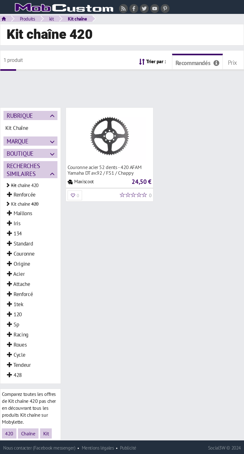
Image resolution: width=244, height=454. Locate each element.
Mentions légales (98, 447)
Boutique (20, 153)
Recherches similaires (23, 170)
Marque (17, 141)
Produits (27, 18)
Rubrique (20, 115)
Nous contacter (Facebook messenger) (39, 447)
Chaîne (28, 433)
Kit (46, 433)
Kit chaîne (77, 18)
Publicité (128, 447)
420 (9, 433)
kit (51, 18)
